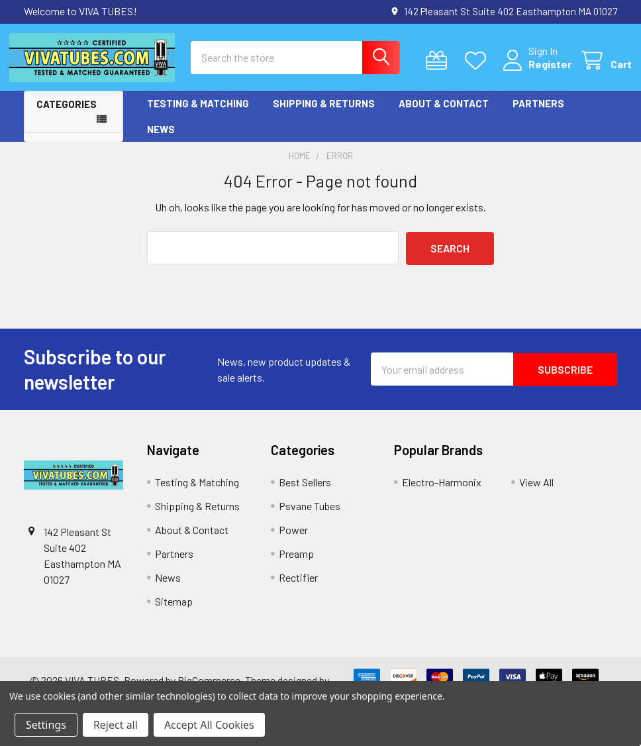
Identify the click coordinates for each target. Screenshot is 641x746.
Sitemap (174, 612)
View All (536, 492)
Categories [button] (66, 115)
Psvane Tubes (309, 516)
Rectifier (298, 588)
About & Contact (444, 115)
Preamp (296, 564)
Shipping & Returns (324, 115)
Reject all (115, 725)
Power (293, 540)
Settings (46, 725)
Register (535, 71)
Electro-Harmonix (441, 492)
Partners (538, 115)
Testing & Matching (198, 115)
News (161, 140)
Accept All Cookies (209, 725)
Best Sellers (305, 492)
